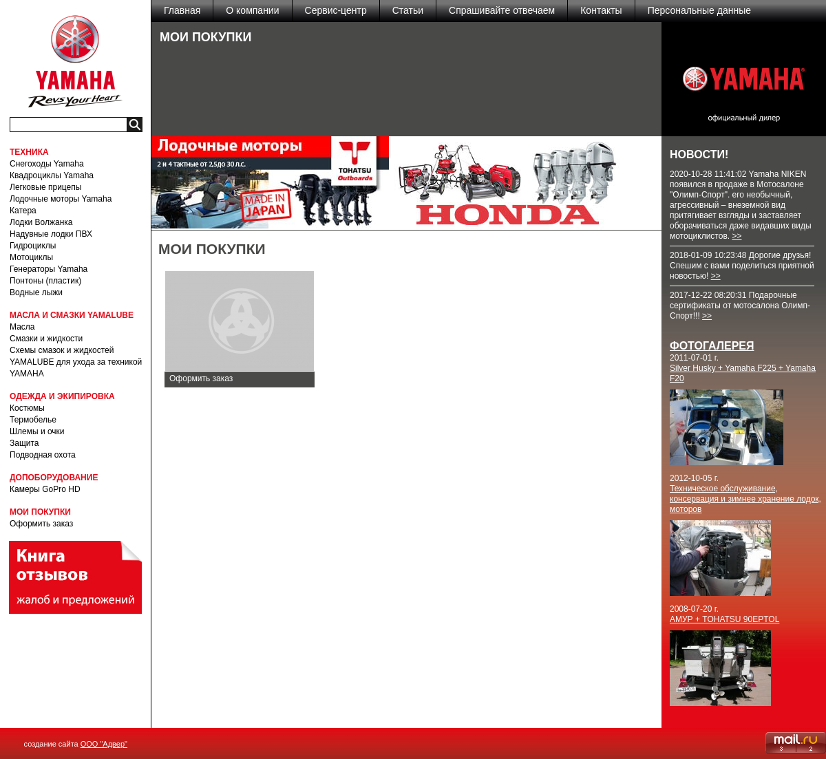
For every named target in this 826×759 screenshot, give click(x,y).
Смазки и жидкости (46, 338)
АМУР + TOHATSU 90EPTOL (724, 619)
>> (736, 236)
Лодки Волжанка (41, 222)
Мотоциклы (31, 257)
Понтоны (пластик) (45, 281)
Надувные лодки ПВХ (51, 234)
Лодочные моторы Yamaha (61, 199)
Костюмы (27, 408)
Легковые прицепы (45, 187)
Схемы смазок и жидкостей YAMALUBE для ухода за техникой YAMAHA (76, 361)
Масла (22, 327)
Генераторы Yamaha (48, 269)
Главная (182, 10)
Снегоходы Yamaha (47, 164)
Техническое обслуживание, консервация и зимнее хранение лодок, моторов (745, 499)
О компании (252, 10)
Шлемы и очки (37, 431)
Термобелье (33, 420)
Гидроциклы (33, 245)
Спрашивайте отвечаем (502, 10)
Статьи (407, 10)
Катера (23, 210)
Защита (24, 443)
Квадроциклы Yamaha (52, 175)
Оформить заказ (41, 523)
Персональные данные (699, 10)
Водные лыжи (36, 292)
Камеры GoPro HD (45, 489)
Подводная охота (43, 455)
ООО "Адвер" (104, 744)
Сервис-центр (336, 10)
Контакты (601, 10)
